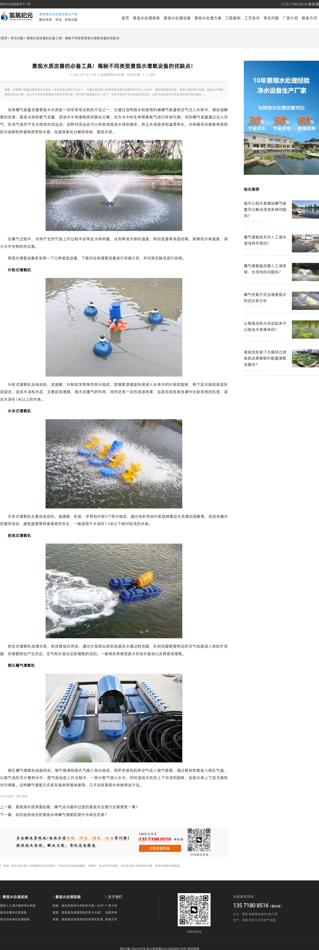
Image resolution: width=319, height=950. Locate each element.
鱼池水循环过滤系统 (13, 912)
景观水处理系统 (146, 18)
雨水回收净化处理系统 (15, 919)
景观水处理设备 (177, 18)
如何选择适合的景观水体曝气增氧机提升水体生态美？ (61, 814)
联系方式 (309, 18)
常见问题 (271, 18)
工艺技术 (252, 18)
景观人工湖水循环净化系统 (18, 905)
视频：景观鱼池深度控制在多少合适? (77, 912)
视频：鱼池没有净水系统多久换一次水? (78, 905)
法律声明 (111, 912)
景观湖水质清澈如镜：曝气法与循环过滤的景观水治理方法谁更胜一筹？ (77, 807)
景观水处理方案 (207, 18)
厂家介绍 (290, 18)
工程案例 (233, 18)
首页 (125, 18)
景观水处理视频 (68, 896)
